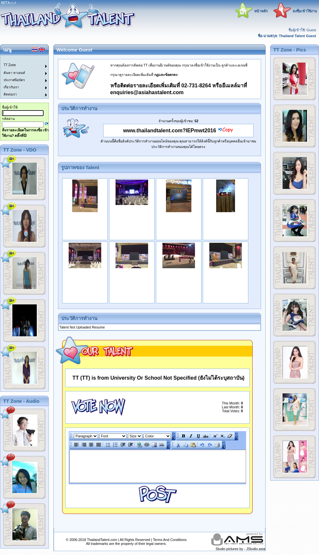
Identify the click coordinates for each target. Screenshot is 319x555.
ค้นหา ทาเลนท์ (14, 73)
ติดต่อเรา (10, 94)
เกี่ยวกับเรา (11, 87)
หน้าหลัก (261, 11)
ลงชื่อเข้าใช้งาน (305, 11)
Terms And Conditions (170, 540)
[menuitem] (20, 59)
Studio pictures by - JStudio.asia (240, 549)
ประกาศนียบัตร (14, 80)
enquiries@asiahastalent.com (147, 92)
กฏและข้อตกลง (165, 75)
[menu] (20, 76)
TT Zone (10, 65)
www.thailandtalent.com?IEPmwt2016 (169, 130)
